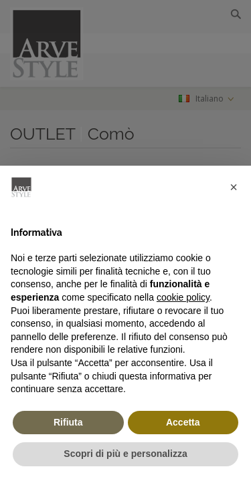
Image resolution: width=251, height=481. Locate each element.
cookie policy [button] (183, 297)
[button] (233, 187)
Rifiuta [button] (68, 422)
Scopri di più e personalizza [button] (125, 453)
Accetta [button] (183, 422)
